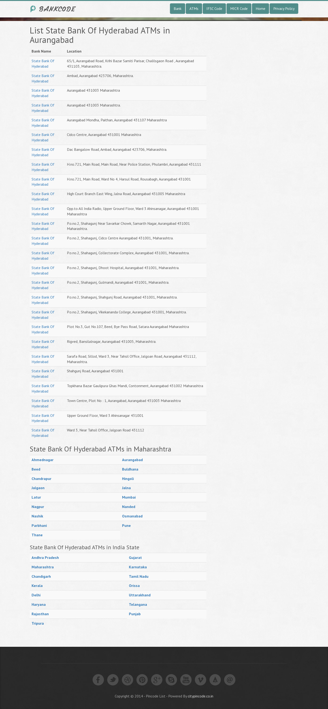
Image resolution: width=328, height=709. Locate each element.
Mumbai (129, 497)
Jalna (126, 487)
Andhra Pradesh (45, 557)
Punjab (135, 613)
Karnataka (138, 567)
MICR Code (239, 8)
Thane (37, 535)
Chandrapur (41, 478)
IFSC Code (214, 8)
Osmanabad (132, 516)
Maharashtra (43, 567)
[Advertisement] (248, 96)
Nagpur (38, 506)
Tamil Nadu (138, 576)
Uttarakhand (140, 595)
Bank (177, 8)
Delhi (36, 595)
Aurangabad (132, 459)
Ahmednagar (42, 459)
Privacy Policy (284, 8)
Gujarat (135, 557)
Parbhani (39, 525)
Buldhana (130, 469)
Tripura (38, 623)
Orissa (134, 585)
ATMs (193, 8)
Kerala (37, 585)
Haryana (39, 604)
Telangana (138, 604)
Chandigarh (41, 576)
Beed (36, 469)
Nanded (128, 506)
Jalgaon (38, 487)
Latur (36, 497)
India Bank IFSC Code (53, 9)
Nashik (37, 516)
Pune (126, 525)
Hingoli (128, 478)
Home (260, 8)
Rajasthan (40, 613)
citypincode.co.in (200, 696)
